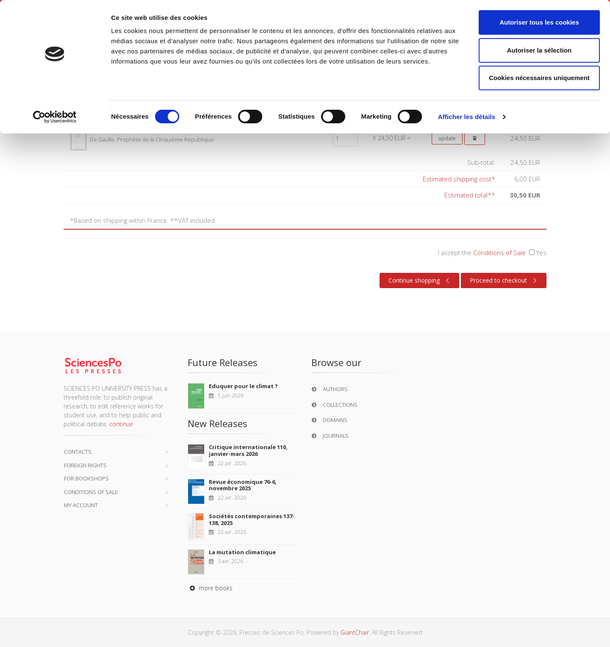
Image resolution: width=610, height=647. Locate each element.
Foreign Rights (85, 465)
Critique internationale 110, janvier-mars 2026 (248, 450)
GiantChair (355, 632)
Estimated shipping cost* (459, 179)
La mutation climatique (242, 552)
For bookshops (86, 478)
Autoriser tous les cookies (539, 22)
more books (210, 588)
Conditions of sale (91, 492)
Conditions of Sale (499, 252)
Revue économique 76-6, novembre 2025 (243, 485)
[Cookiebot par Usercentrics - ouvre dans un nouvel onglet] (55, 117)
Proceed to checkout (504, 280)
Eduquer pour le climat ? (243, 386)
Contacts (78, 451)
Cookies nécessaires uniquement (539, 77)
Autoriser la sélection (539, 50)
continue (121, 424)
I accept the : (492, 252)
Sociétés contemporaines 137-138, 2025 (251, 519)
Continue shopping (420, 280)
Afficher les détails (466, 116)
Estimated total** (469, 195)
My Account (81, 505)
